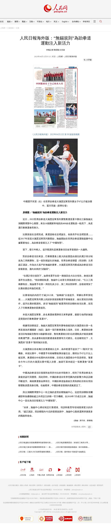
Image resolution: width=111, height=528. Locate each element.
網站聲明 (77, 485)
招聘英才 (40, 485)
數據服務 (70, 485)
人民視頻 (59, 471)
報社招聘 (32, 485)
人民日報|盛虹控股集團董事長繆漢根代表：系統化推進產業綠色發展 (45, 443)
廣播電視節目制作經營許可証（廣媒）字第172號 (83, 498)
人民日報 (23, 471)
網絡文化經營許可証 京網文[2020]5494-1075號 (45, 502)
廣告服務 (47, 485)
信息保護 (92, 485)
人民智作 (77, 471)
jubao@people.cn (77, 490)
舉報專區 (86, 22)
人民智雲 (68, 471)
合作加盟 (55, 485)
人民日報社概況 (13, 485)
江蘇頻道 (10, 28)
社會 (17, 28)
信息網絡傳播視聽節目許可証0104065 (16, 502)
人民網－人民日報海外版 (67, 56)
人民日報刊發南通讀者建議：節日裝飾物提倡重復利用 (77, 447)
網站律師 (85, 485)
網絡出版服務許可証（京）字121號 (74, 502)
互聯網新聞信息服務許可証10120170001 (24, 498)
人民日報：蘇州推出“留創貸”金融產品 (70, 452)
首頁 (2, 22)
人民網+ (32, 471)
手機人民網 (41, 471)
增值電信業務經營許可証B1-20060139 (52, 498)
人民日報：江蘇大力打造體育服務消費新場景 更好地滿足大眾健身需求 (46, 452)
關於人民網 (24, 485)
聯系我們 (100, 485)
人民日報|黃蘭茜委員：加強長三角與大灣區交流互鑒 (76, 443)
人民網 (2, 28)
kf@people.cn (35, 494)
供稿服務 (62, 485)
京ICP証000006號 (93, 502)
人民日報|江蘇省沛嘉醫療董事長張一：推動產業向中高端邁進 (42, 447)
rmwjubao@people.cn (85, 494)
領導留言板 (50, 471)
